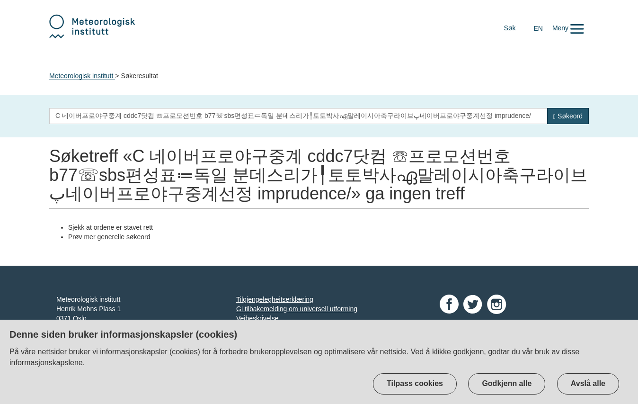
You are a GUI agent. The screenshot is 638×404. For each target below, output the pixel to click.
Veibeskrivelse (257, 318)
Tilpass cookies (415, 383)
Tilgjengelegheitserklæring (274, 299)
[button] (568, 28)
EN (537, 28)
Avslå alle (588, 383)
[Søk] (568, 116)
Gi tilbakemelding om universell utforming (296, 309)
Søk (510, 28)
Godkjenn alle (507, 383)
